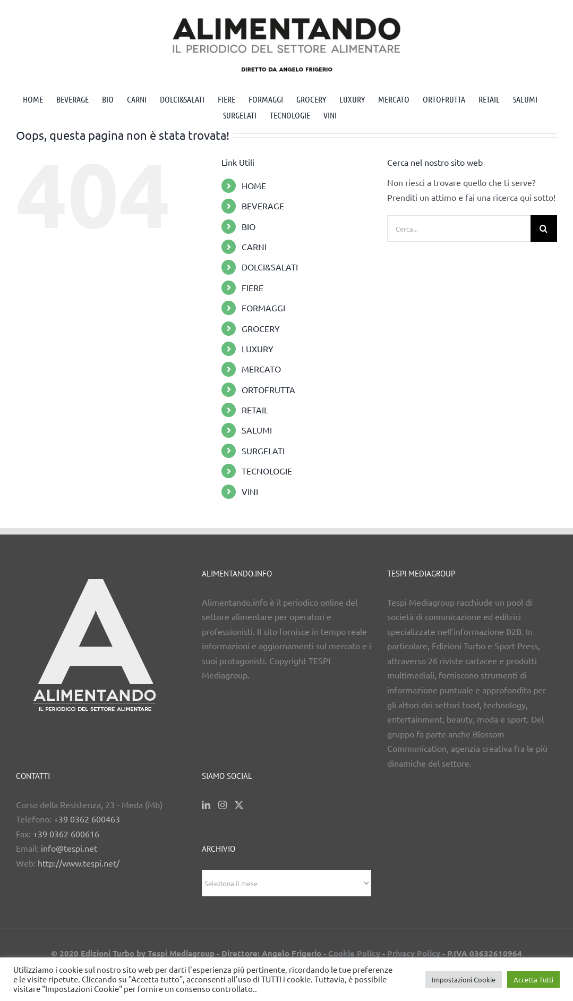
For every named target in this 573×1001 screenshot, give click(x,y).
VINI (250, 491)
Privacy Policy (413, 953)
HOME (254, 185)
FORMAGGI (263, 307)
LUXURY (257, 348)
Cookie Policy (354, 953)
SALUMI (257, 430)
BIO (248, 226)
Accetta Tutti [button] (533, 979)
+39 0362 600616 (66, 833)
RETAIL (255, 409)
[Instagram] (222, 805)
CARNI (254, 246)
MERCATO (261, 368)
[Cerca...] (459, 228)
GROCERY (261, 328)
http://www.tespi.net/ (78, 863)
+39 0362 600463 (87, 818)
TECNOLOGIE (267, 470)
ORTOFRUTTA (268, 389)
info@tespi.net (69, 848)
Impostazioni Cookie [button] (463, 979)
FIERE (252, 287)
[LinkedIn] (206, 805)
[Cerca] (544, 228)
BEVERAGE (263, 205)
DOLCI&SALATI (270, 266)
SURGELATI (263, 450)
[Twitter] (239, 805)
